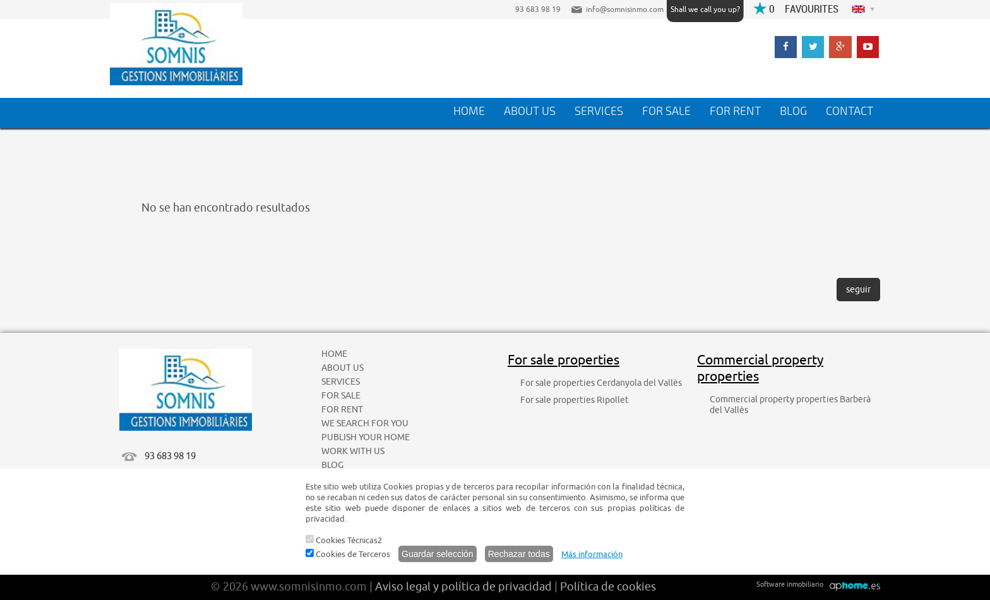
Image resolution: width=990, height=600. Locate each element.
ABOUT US (530, 111)
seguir (858, 289)
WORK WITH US (353, 451)
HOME (469, 111)
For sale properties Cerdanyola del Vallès (601, 383)
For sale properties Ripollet (574, 400)
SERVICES (599, 111)
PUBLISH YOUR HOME (365, 437)
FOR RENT (735, 111)
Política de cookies (608, 587)
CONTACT (849, 111)
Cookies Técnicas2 (344, 540)
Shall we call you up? (705, 9)
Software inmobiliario (789, 584)
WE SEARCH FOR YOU (365, 423)
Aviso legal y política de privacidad (463, 587)
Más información (592, 554)
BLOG (793, 111)
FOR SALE (666, 111)
